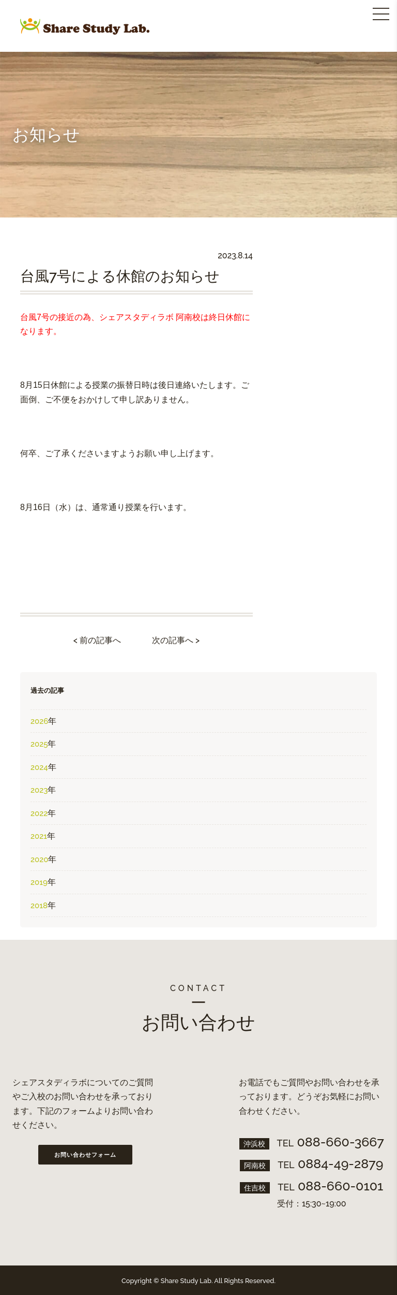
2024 (39, 767)
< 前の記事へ (97, 640)
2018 (39, 905)
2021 (38, 836)
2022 (39, 813)
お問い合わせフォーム (85, 1155)
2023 (39, 790)
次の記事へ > (176, 640)
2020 (39, 859)
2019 (39, 882)
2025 (39, 744)
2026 (39, 721)
